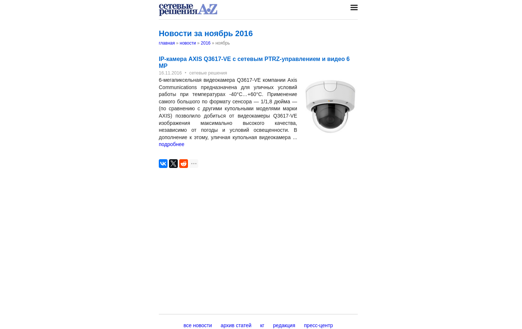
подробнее (171, 144)
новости (188, 43)
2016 (206, 43)
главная (167, 43)
